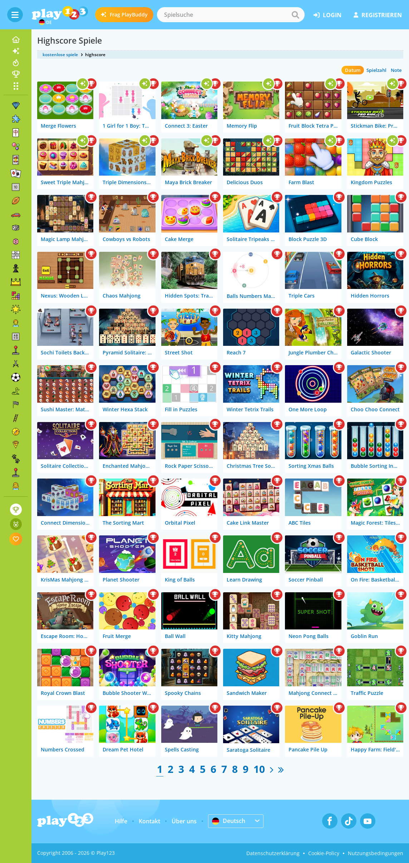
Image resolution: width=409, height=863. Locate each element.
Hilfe (121, 821)
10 (259, 769)
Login (327, 15)
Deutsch (228, 821)
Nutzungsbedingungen (375, 853)
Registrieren (378, 15)
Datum (352, 70)
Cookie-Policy (323, 853)
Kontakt (149, 821)
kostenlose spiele (60, 55)
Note (396, 70)
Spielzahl (376, 70)
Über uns (184, 821)
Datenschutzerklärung (273, 853)
